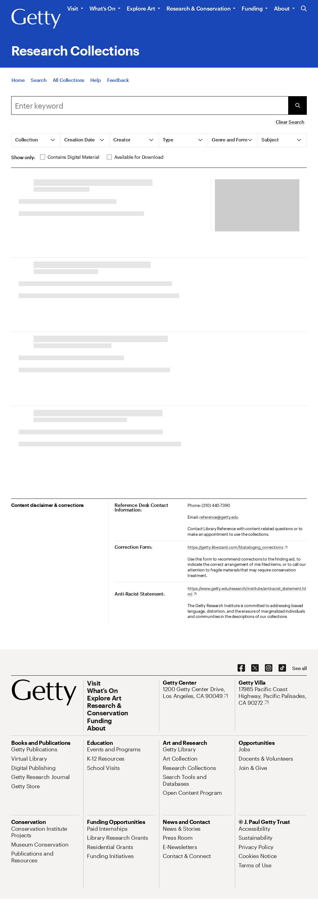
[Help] (95, 80)
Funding (252, 8)
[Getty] (36, 19)
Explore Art (141, 8)
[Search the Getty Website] (304, 9)
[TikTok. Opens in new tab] (282, 668)
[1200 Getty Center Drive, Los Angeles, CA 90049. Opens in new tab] (197, 692)
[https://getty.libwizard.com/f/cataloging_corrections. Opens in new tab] (237, 547)
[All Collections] (68, 80)
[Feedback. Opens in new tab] (118, 80)
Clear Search (290, 122)
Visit (72, 8)
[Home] (18, 80)
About (282, 8)
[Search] (38, 80)
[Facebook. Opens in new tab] (241, 668)
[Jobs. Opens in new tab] (244, 749)
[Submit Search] (297, 105)
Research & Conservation (198, 8)
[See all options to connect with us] (299, 668)
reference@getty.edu (218, 517)
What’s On (102, 8)
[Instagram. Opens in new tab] (268, 668)
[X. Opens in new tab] (255, 668)
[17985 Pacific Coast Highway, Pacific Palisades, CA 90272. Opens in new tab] (272, 696)
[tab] (36, 140)
